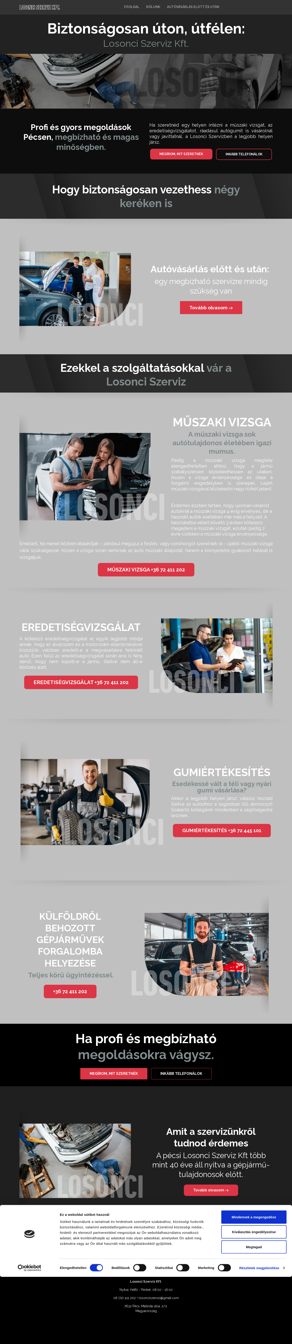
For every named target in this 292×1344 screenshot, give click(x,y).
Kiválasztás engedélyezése (254, 1299)
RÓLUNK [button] (153, 7)
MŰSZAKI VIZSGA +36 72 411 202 (146, 570)
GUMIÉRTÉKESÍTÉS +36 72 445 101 (221, 830)
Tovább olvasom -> (211, 307)
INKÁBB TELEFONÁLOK (244, 154)
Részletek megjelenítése (259, 1335)
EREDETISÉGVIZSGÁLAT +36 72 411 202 (81, 682)
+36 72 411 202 (70, 991)
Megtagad (254, 1314)
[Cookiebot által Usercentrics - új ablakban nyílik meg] (30, 1335)
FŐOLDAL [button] (131, 7)
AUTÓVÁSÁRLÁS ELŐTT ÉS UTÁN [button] (193, 7)
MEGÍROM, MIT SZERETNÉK (181, 154)
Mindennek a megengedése (254, 1284)
